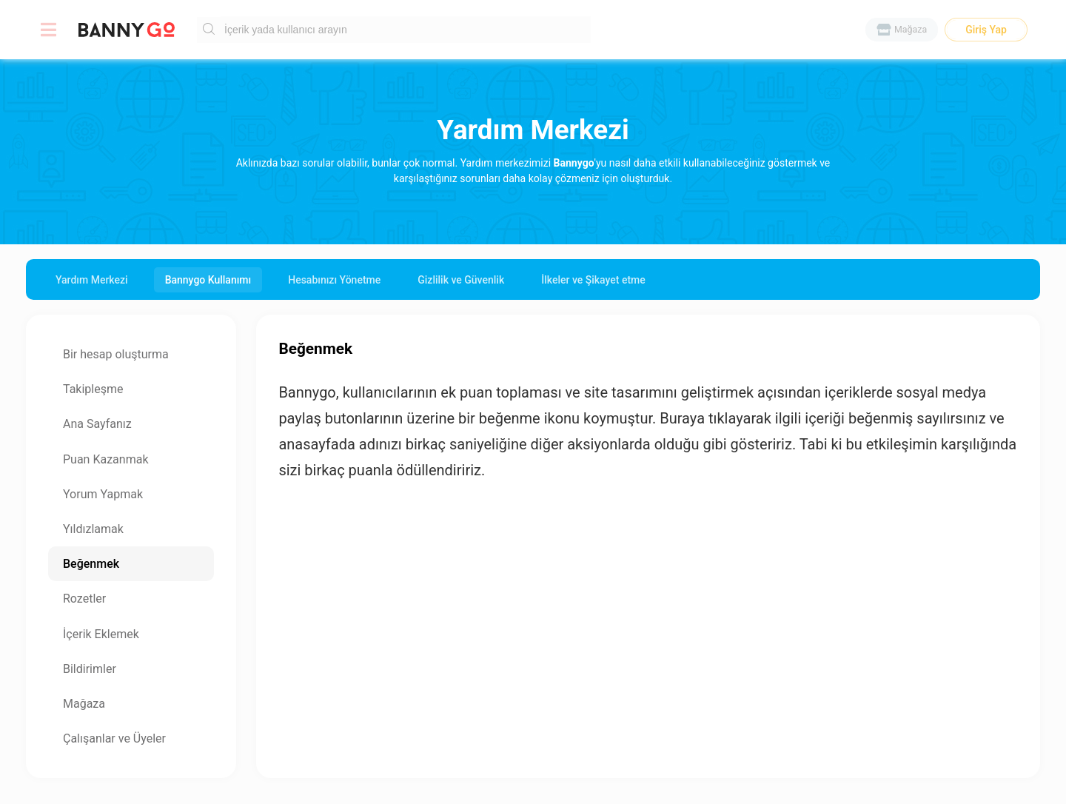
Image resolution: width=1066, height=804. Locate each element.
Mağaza (84, 704)
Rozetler (84, 599)
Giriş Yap (986, 30)
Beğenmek (91, 564)
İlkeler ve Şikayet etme (593, 280)
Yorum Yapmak (103, 494)
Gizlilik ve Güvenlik (461, 280)
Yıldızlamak (93, 529)
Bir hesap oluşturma (116, 354)
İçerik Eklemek (101, 634)
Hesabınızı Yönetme (334, 280)
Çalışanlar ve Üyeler (114, 738)
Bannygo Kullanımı (208, 280)
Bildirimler (89, 669)
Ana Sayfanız (97, 424)
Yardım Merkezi (92, 280)
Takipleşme (93, 389)
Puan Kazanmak (105, 459)
